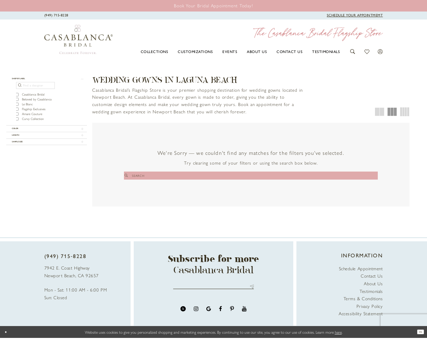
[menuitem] (154, 51)
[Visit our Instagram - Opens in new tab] (196, 314)
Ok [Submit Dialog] (418, 334)
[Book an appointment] (213, 5)
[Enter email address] (213, 290)
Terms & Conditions (363, 300)
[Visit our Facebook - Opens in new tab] (220, 314)
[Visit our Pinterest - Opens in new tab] (232, 314)
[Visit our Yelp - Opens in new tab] (183, 314)
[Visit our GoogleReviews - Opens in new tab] (208, 314)
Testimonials (371, 292)
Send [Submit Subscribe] (250, 290)
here (338, 334)
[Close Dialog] (8, 334)
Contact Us (372, 277)
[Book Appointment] (355, 15)
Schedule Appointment (361, 270)
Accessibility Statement (361, 315)
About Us (373, 285)
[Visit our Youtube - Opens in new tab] (244, 314)
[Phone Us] (56, 15)
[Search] (251, 176)
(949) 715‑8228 (65, 258)
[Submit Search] (222, 176)
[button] (353, 51)
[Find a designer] (35, 90)
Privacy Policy (369, 307)
